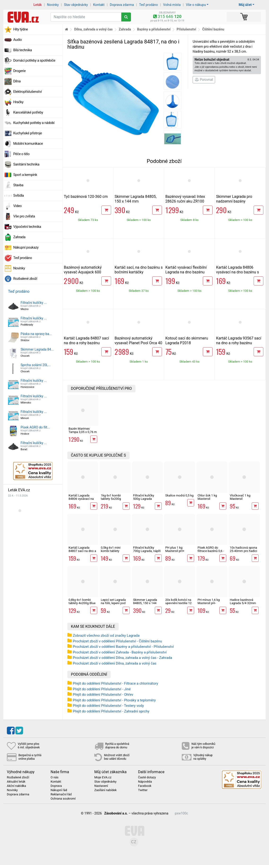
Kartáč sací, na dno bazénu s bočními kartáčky (139, 269)
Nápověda (145, 781)
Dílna (17, 81)
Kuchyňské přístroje (27, 133)
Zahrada (19, 237)
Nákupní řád (59, 790)
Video (17, 206)
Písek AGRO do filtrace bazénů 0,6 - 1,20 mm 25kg (211, 551)
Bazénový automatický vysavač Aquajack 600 (83, 269)
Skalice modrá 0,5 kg (179, 495)
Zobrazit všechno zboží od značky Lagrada (106, 635)
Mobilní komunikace (28, 143)
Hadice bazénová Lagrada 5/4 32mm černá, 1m (243, 603)
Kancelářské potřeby (28, 112)
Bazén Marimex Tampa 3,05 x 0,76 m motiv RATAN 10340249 (83, 434)
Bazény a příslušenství (153, 29)
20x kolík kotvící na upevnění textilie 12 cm (178, 603)
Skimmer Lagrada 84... (37, 349)
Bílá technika (22, 50)
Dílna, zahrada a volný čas (93, 29)
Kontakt (98, 5)
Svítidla (18, 195)
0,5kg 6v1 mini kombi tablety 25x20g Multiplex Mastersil (112, 553)
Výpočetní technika (27, 227)
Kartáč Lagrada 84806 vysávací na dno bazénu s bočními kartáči (237, 272)
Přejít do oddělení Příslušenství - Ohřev (103, 694)
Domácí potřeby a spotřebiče (34, 60)
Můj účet (245, 5)
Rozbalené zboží (25, 278)
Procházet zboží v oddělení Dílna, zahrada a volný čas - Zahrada (122, 658)
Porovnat (204, 79)
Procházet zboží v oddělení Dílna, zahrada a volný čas (114, 663)
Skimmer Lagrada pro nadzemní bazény (234, 199)
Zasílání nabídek (105, 790)
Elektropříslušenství (27, 91)
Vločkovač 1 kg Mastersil (240, 497)
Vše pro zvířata (24, 216)
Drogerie (19, 71)
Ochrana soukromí (63, 798)
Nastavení (101, 786)
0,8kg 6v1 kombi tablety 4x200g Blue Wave (82, 603)
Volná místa (172, 5)
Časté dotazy (147, 777)
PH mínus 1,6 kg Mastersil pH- (209, 601)
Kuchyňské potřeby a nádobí (33, 123)
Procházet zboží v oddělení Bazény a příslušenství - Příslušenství (123, 647)
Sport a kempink (25, 175)
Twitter (143, 790)
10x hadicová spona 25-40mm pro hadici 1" (243, 551)
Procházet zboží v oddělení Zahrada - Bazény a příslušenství (120, 652)
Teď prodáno (148, 5)
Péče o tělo (21, 154)
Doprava (56, 786)
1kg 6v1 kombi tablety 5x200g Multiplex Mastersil (114, 499)
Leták (38, 5)
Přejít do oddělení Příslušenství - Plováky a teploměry (114, 700)
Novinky (53, 5)
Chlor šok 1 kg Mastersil (207, 497)
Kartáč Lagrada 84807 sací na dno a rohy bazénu (86, 340)
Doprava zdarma (122, 5)
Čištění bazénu (213, 29)
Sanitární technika (26, 164)
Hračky (18, 102)
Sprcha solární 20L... (36, 365)
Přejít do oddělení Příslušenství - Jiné (102, 689)
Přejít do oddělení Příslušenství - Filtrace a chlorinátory (115, 683)
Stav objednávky (76, 5)
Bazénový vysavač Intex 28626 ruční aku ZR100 (185, 199)
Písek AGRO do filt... (35, 427)
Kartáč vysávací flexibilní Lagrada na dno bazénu (186, 269)
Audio (17, 40)
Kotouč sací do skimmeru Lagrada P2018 (186, 340)
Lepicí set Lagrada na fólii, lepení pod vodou (113, 603)
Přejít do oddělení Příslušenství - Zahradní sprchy (111, 711)
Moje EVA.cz (102, 777)
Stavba (18, 185)
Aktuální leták (16, 781)
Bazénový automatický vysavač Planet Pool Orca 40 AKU (138, 343)
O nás (54, 777)
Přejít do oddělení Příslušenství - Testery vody (108, 706)
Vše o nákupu (196, 5)
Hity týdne (20, 29)
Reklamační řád (61, 794)
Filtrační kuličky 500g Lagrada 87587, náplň (143, 499)
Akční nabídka (16, 786)
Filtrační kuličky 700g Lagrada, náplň (147, 549)
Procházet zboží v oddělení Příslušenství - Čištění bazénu (117, 641)
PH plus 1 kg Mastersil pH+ (174, 549)
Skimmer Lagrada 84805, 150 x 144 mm (135, 199)
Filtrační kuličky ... (34, 303)
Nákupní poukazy (26, 247)
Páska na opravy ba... (36, 334)
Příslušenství (186, 29)
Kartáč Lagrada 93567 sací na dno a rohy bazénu (238, 340)
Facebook (144, 786)
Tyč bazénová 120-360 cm (86, 196)
